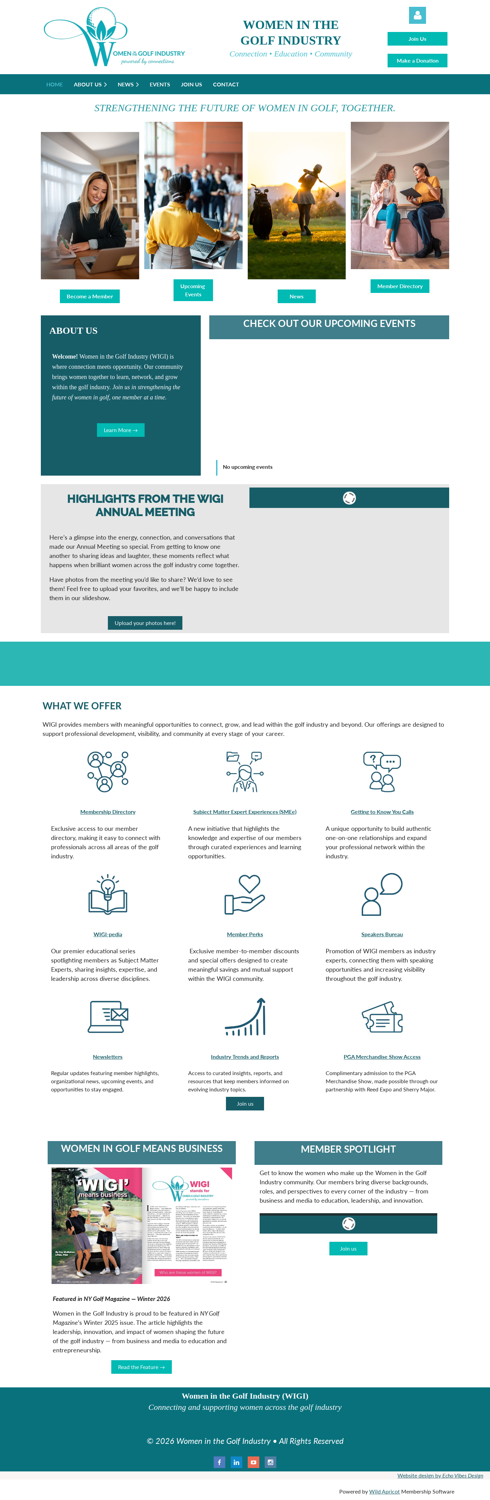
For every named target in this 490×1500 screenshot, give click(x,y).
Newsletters (107, 1056)
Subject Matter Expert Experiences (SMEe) (244, 811)
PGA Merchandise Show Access (382, 1056)
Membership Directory (107, 811)
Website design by (440, 1475)
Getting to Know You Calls (382, 811)
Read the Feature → (141, 1367)
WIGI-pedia (108, 934)
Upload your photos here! (145, 623)
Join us (245, 1103)
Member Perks (245, 934)
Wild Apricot (384, 1491)
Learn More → (121, 430)
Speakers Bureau (382, 934)
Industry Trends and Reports (245, 1056)
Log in (417, 15)
